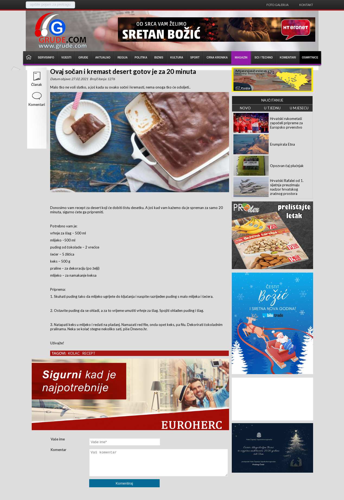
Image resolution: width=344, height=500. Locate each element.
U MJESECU (299, 108)
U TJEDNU (272, 108)
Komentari (36, 104)
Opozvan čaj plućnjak (287, 166)
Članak (36, 84)
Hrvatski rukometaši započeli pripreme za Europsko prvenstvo (286, 122)
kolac (74, 353)
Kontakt (306, 4)
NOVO (245, 108)
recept (88, 353)
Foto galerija (277, 4)
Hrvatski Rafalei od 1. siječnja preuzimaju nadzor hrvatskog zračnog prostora (287, 187)
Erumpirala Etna (282, 144)
